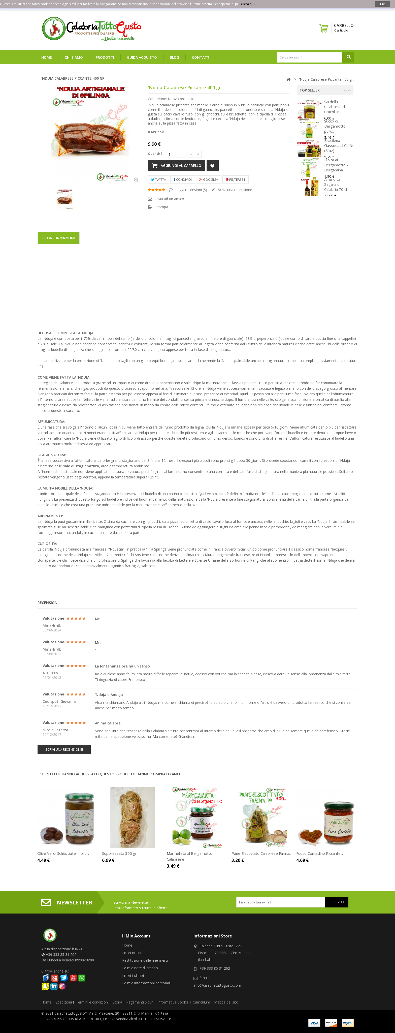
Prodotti (105, 57)
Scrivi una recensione (234, 189)
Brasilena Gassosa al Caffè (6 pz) (338, 145)
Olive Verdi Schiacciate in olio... (63, 853)
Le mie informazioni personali (146, 983)
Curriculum (201, 1002)
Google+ (208, 179)
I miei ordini (131, 952)
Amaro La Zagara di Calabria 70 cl (335, 184)
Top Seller (310, 90)
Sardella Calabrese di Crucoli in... (335, 106)
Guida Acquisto (142, 57)
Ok (382, 4)
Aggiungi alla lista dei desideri (213, 165)
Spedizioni (63, 1002)
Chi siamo (74, 57)
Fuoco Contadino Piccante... (319, 853)
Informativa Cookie (173, 1002)
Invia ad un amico (169, 198)
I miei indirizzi (133, 975)
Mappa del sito (226, 1002)
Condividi (183, 179)
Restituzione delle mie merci (145, 960)
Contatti (201, 57)
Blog (174, 57)
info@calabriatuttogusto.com (217, 985)
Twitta (158, 179)
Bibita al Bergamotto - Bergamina (336, 164)
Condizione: (157, 98)
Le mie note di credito (140, 967)
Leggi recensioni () (190, 189)
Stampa (161, 206)
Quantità (155, 153)
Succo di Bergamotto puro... (335, 126)
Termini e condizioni (92, 1002)
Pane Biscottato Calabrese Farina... (261, 853)
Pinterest (235, 179)
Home (46, 57)
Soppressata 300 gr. (120, 853)
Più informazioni (58, 237)
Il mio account (136, 936)
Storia (117, 1002)
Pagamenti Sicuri (139, 1002)
